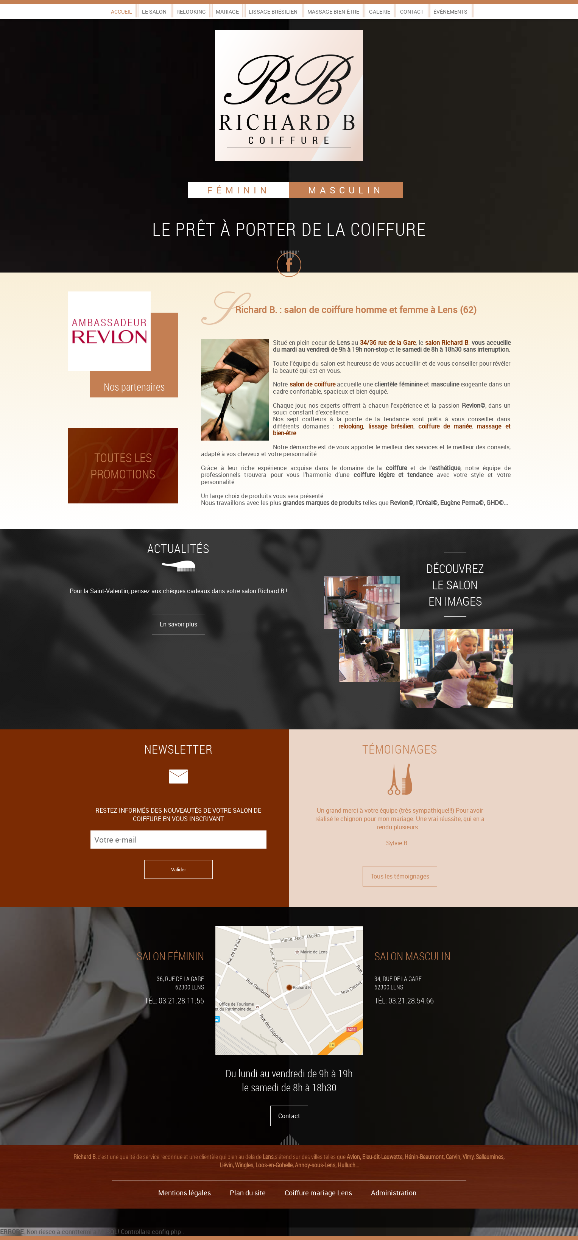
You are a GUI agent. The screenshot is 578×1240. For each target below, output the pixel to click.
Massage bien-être (333, 11)
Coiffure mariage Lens (318, 1192)
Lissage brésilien (273, 11)
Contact (412, 11)
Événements (450, 11)
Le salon (154, 11)
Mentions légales (184, 1192)
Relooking (191, 11)
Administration (393, 1192)
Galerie (379, 11)
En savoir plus (178, 624)
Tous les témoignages (400, 876)
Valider (178, 869)
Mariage (227, 11)
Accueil (121, 11)
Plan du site (248, 1192)
